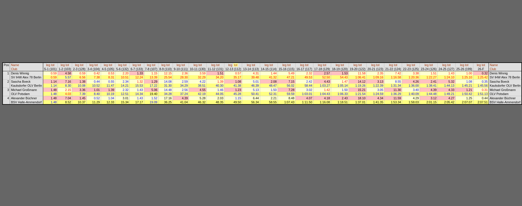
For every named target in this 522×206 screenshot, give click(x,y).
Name (15, 65)
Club (14, 69)
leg (48, 65)
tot (52, 65)
